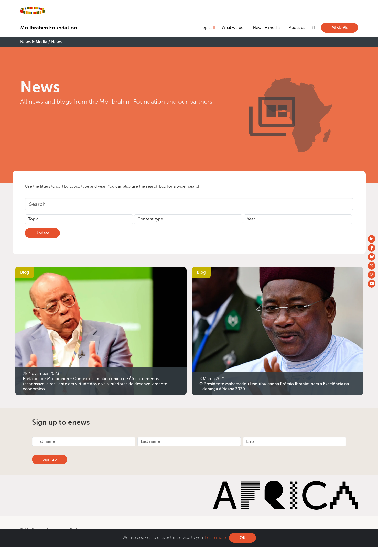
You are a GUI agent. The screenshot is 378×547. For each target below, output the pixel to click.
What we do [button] (233, 27)
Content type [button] (150, 219)
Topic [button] (33, 219)
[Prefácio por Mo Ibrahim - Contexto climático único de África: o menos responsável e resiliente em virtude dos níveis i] (101, 330)
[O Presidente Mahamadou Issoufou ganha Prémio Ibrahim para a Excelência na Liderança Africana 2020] (277, 330)
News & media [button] (266, 27)
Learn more (215, 537)
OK (242, 537)
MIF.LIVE (339, 27)
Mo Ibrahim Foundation (48, 28)
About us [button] (297, 27)
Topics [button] (206, 27)
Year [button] (251, 219)
